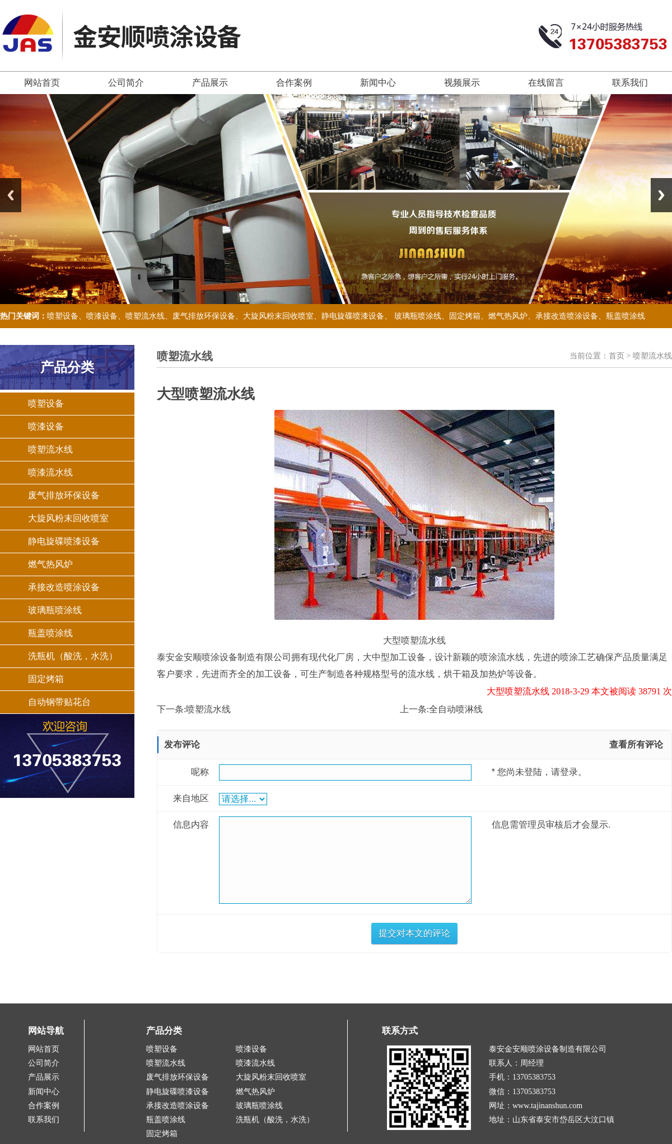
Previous (10, 195)
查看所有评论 (636, 744)
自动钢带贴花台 (59, 702)
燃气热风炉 (508, 316)
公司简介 (126, 82)
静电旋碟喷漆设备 (352, 316)
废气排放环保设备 (203, 316)
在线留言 (546, 82)
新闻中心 (378, 82)
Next (661, 195)
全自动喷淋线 (456, 709)
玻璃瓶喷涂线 (417, 316)
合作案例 (294, 82)
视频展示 (462, 82)
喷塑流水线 (145, 316)
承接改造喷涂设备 (566, 316)
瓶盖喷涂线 (625, 316)
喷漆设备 (102, 316)
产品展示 (210, 82)
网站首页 (42, 82)
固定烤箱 (464, 316)
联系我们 (630, 82)
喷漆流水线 (50, 472)
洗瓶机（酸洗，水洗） (73, 656)
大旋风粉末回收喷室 (278, 316)
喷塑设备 (62, 316)
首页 (616, 356)
